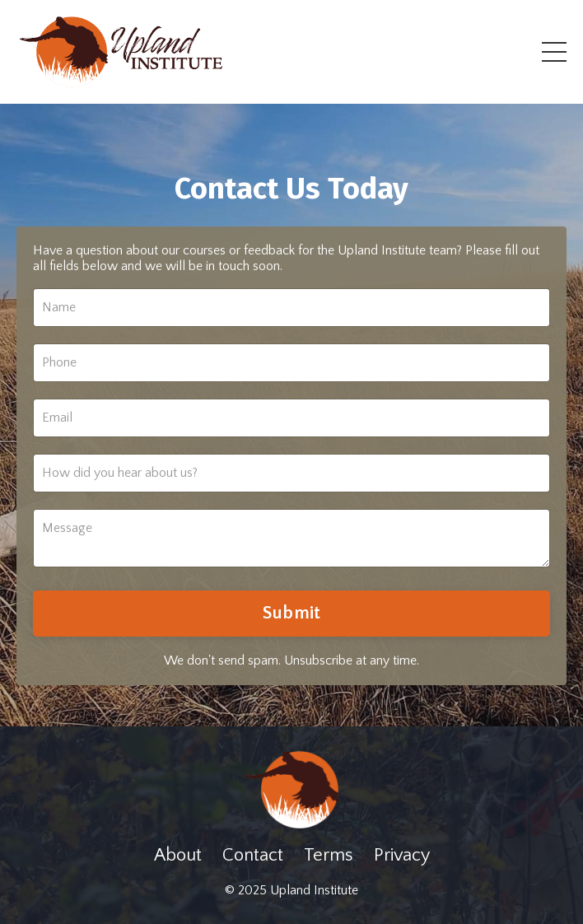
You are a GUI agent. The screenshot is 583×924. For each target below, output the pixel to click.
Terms (328, 855)
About (178, 855)
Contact (252, 855)
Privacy (402, 855)
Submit (292, 613)
